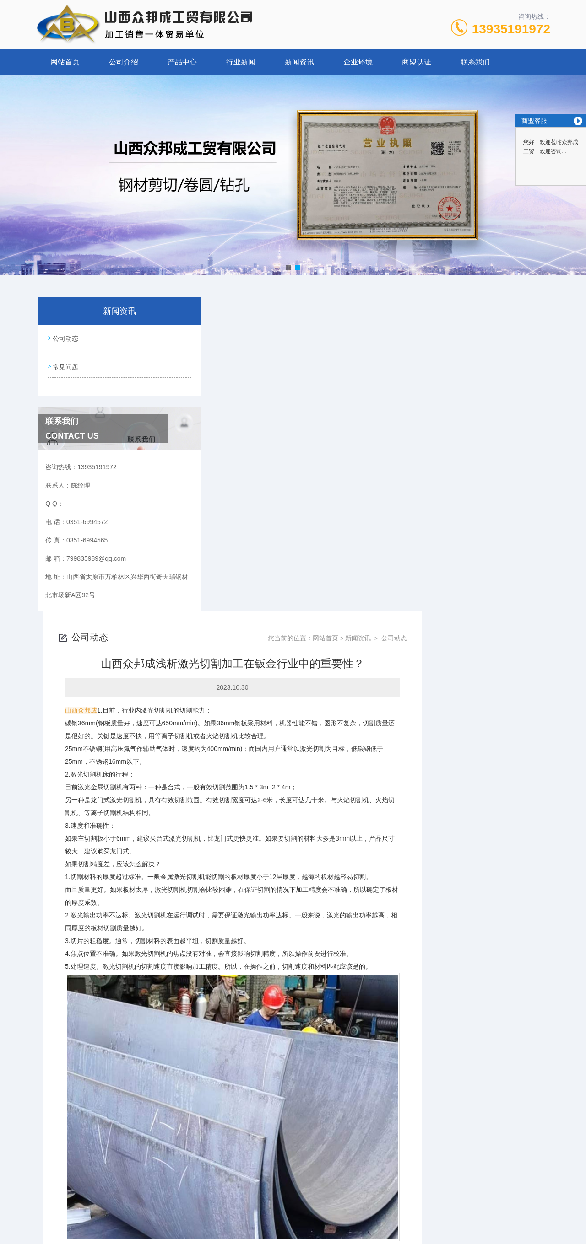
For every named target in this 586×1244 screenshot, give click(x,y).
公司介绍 (123, 62)
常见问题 (65, 363)
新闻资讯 (299, 62)
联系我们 (475, 62)
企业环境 (358, 62)
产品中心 (182, 62)
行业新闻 (240, 62)
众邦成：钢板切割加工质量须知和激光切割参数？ (282, 1143)
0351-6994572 (202, 1200)
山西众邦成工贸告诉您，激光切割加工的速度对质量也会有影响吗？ (308, 1127)
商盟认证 (416, 62)
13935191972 (511, 29)
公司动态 (65, 337)
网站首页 (65, 62)
